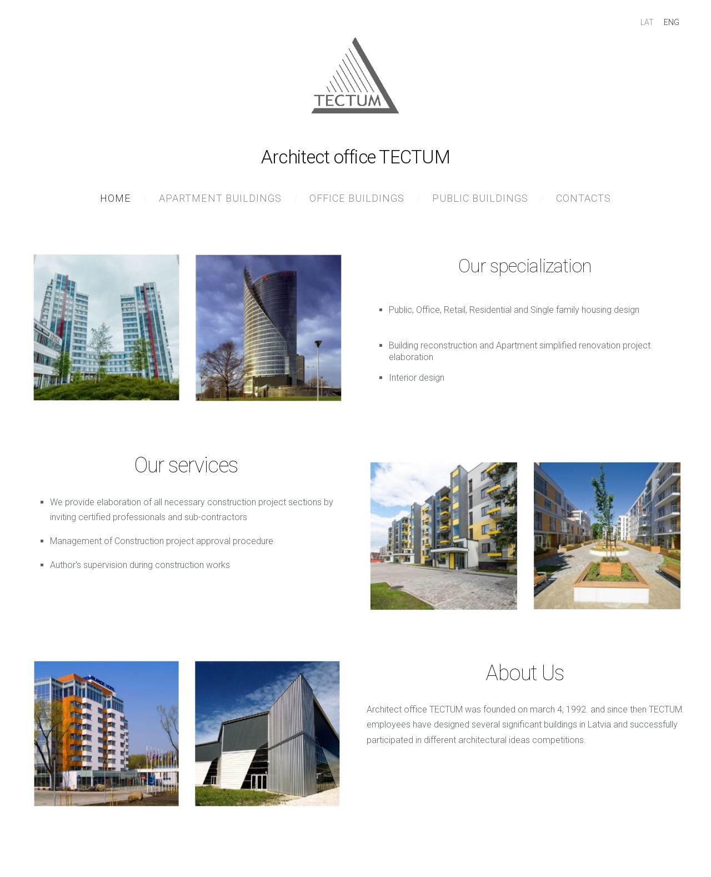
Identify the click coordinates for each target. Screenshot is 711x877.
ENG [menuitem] (671, 22)
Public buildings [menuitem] (480, 198)
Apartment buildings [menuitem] (220, 198)
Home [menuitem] (115, 198)
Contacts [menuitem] (583, 198)
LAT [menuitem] (647, 22)
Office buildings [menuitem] (356, 198)
